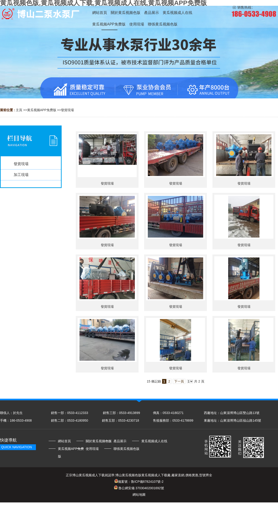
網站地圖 (139, 494)
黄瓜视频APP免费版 (41, 110)
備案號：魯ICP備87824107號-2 (138, 481)
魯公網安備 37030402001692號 (139, 488)
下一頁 (179, 381)
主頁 (19, 110)
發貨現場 (67, 110)
